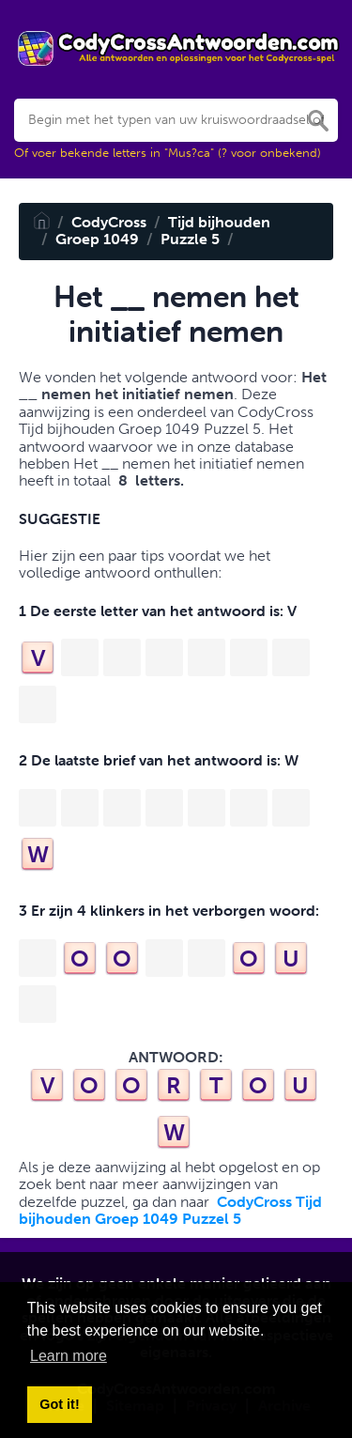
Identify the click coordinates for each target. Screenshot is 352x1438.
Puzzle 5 (190, 239)
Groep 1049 (97, 239)
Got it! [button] (59, 1404)
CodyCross (108, 222)
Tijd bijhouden (219, 222)
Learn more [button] (68, 1356)
